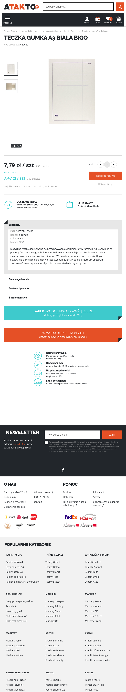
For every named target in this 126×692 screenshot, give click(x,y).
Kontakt (37, 501)
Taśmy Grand (52, 562)
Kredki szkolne (93, 640)
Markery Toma (53, 611)
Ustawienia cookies (14, 506)
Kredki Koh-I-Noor (16, 679)
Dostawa (67, 492)
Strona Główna (10, 31)
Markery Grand (93, 620)
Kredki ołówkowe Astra (97, 650)
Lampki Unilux (93, 562)
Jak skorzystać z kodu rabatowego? (74, 503)
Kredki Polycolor (14, 684)
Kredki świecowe (54, 650)
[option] (72, 91)
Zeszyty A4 (11, 606)
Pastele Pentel (92, 679)
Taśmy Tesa (51, 576)
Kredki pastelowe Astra (97, 660)
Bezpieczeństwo (18, 297)
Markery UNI (52, 620)
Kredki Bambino (54, 640)
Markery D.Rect (93, 616)
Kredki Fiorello (93, 645)
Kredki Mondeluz (15, 689)
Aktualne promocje (43, 492)
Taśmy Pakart (52, 571)
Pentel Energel (53, 679)
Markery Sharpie (54, 601)
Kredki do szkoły (54, 660)
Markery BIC (91, 611)
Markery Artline (14, 655)
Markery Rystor (14, 640)
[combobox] (78, 6)
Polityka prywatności (15, 501)
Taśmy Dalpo (52, 567)
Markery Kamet (93, 606)
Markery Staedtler (16, 645)
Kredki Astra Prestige (96, 655)
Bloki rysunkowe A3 (16, 616)
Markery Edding (54, 606)
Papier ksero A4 (14, 562)
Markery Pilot (52, 616)
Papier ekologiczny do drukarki (23, 581)
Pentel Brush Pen (94, 684)
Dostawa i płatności (19, 288)
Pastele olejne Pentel (56, 684)
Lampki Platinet (93, 567)
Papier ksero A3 (14, 571)
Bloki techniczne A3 (16, 620)
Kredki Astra (52, 645)
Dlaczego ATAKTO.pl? (15, 492)
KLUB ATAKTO (41, 497)
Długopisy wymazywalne (19, 601)
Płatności (68, 497)
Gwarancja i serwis (19, 279)
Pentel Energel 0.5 (55, 689)
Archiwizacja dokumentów (54, 31)
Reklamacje (99, 492)
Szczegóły (14, 225)
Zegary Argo (91, 581)
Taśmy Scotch (52, 581)
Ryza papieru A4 (15, 567)
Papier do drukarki (16, 576)
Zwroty (96, 497)
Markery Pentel (93, 601)
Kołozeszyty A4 (14, 611)
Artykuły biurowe (30, 31)
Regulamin (10, 497)
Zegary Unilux (92, 576)
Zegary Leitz (91, 571)
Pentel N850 (91, 689)
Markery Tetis (13, 650)
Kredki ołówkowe (54, 655)
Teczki (74, 31)
